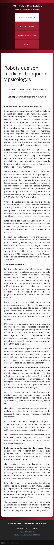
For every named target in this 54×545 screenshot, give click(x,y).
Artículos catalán (27, 26)
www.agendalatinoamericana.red (27, 535)
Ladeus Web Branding (11, 543)
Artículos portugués (27, 35)
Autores (27, 44)
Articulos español (27, 17)
